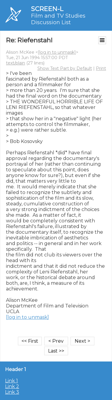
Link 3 (12, 392)
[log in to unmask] (57, 52)
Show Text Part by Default (64, 68)
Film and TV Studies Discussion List (58, 19)
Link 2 (12, 386)
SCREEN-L (47, 9)
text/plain (15, 63)
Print (101, 68)
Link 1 (11, 381)
